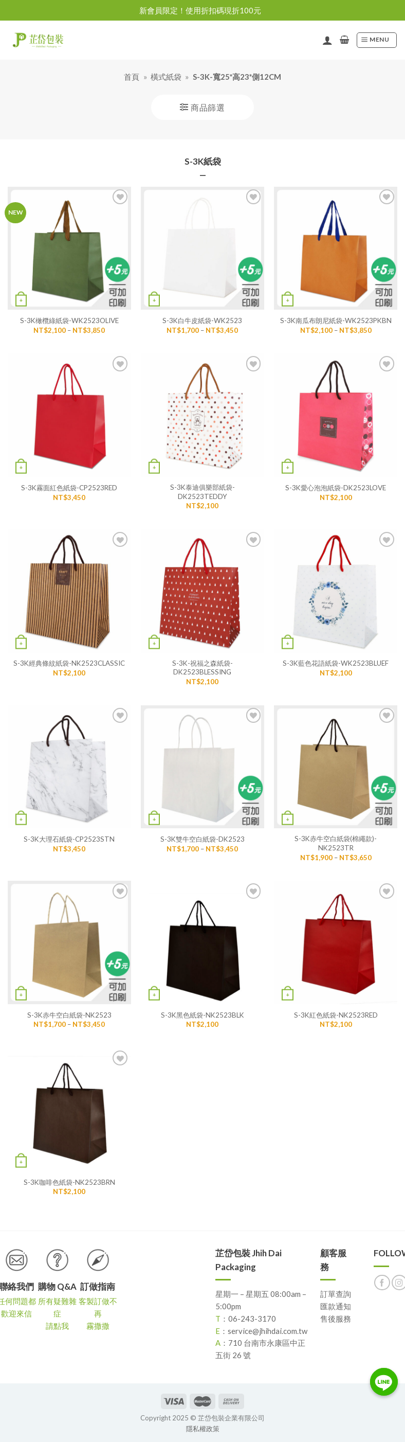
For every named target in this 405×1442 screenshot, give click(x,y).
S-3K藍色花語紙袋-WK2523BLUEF (336, 663)
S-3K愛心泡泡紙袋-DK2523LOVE (335, 488)
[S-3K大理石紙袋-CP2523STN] (69, 767)
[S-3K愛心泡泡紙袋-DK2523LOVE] (335, 415)
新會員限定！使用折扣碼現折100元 (200, 10)
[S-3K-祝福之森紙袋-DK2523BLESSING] (202, 591)
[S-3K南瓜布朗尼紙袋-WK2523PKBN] (335, 248)
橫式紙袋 (166, 76)
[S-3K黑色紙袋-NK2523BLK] (202, 942)
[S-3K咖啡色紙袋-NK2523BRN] (69, 1109)
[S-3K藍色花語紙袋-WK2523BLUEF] (335, 591)
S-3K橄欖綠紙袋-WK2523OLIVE (69, 320)
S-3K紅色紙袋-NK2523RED (336, 1015)
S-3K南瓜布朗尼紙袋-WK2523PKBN (336, 320)
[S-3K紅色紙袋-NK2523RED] (335, 942)
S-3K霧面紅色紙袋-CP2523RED (69, 488)
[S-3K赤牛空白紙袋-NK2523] (69, 942)
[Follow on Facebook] (382, 1283)
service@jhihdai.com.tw (267, 1331)
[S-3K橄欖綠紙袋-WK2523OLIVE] (69, 248)
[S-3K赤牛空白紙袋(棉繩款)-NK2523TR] (335, 767)
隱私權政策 (202, 1429)
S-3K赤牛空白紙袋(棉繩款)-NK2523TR (335, 842)
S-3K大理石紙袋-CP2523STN (69, 839)
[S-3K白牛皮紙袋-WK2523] (202, 248)
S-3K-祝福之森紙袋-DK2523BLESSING (202, 667)
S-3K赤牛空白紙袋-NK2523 (69, 1015)
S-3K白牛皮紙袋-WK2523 (202, 320)
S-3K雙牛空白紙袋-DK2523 (202, 839)
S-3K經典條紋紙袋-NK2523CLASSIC (69, 663)
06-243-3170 (252, 1318)
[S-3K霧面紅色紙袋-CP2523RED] (69, 415)
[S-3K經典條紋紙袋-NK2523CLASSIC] (69, 591)
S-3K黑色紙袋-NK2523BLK (202, 1015)
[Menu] (376, 40)
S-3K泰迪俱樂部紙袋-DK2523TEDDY (202, 491)
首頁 (131, 76)
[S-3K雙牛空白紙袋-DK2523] (202, 767)
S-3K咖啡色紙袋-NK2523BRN (69, 1182)
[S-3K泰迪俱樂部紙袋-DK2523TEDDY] (202, 415)
